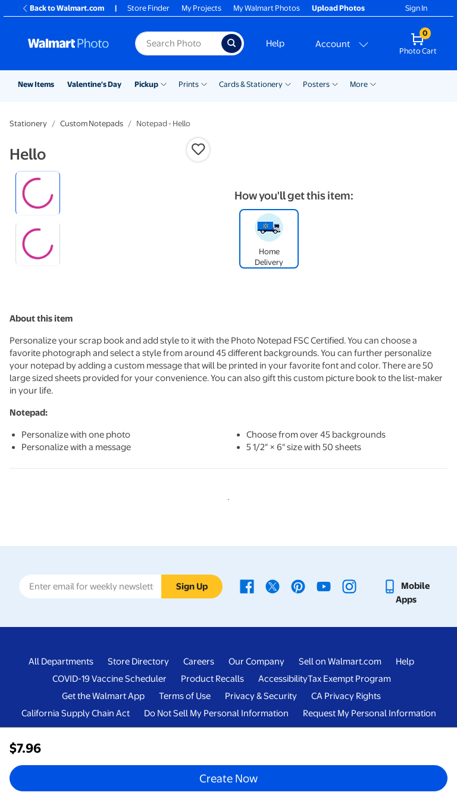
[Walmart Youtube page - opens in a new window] (324, 634)
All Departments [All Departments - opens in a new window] (61, 710)
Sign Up (192, 634)
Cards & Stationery (251, 84)
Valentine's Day (94, 84)
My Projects (201, 8)
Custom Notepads (91, 123)
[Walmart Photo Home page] (68, 43)
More (359, 84)
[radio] (37, 193)
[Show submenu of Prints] (204, 83)
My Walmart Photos (266, 8)
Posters (316, 84)
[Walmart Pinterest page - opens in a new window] (298, 634)
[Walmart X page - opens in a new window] (272, 634)
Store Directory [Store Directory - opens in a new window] (138, 710)
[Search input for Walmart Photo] (178, 43)
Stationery (28, 123)
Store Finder (148, 8)
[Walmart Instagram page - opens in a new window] (349, 634)
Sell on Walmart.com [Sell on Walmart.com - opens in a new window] (340, 710)
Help (275, 43)
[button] (198, 149)
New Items (36, 84)
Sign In (416, 8)
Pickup (146, 84)
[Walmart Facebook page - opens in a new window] (247, 634)
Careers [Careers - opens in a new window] (198, 710)
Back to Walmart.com (62, 8)
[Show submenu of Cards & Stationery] (288, 83)
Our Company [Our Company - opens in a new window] (256, 710)
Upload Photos (338, 8)
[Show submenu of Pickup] (163, 83)
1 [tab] (226, 546)
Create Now (228, 778)
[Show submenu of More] (373, 83)
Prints (189, 84)
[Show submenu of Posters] (335, 83)
